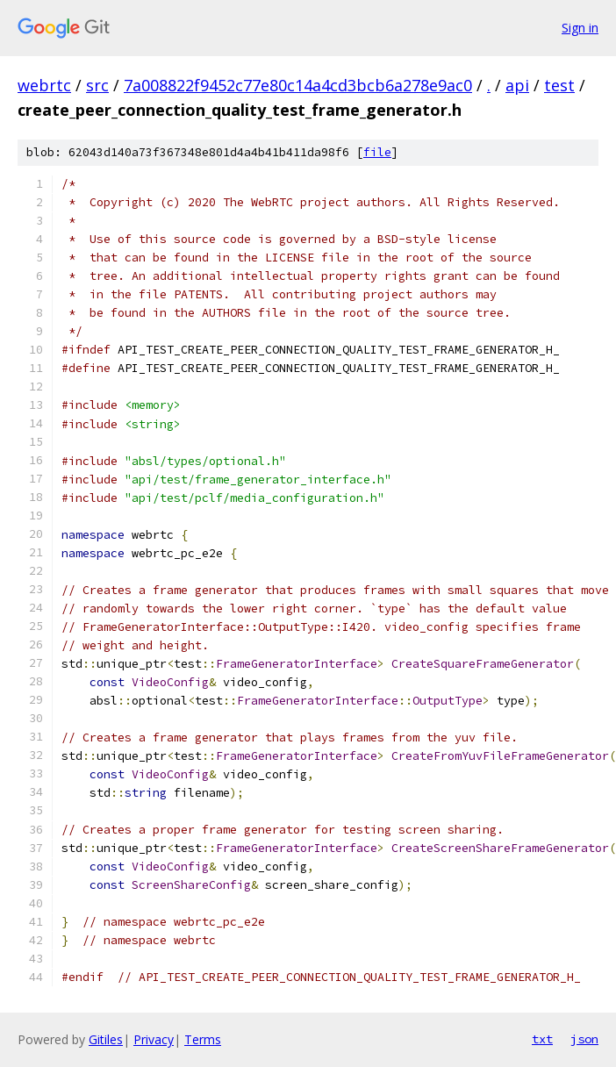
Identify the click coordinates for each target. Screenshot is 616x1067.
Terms (202, 1039)
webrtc (44, 85)
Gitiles (106, 1039)
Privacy (153, 1039)
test (559, 85)
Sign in (580, 27)
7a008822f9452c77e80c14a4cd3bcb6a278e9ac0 (298, 85)
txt (542, 1039)
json (584, 1039)
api (517, 85)
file (377, 152)
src (97, 85)
